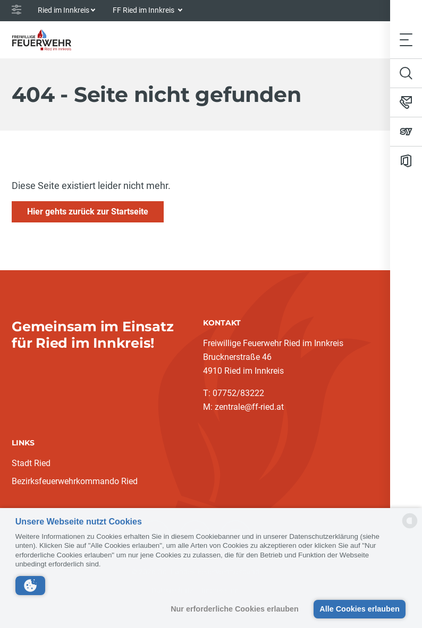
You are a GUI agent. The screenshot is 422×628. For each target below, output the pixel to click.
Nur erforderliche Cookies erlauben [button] (235, 609)
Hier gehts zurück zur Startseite (87, 212)
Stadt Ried (31, 463)
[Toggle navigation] (406, 39)
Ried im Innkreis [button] (63, 10)
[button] (30, 585)
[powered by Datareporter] (409, 527)
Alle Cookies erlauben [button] (359, 609)
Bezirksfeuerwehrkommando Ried (75, 481)
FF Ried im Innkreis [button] (144, 10)
